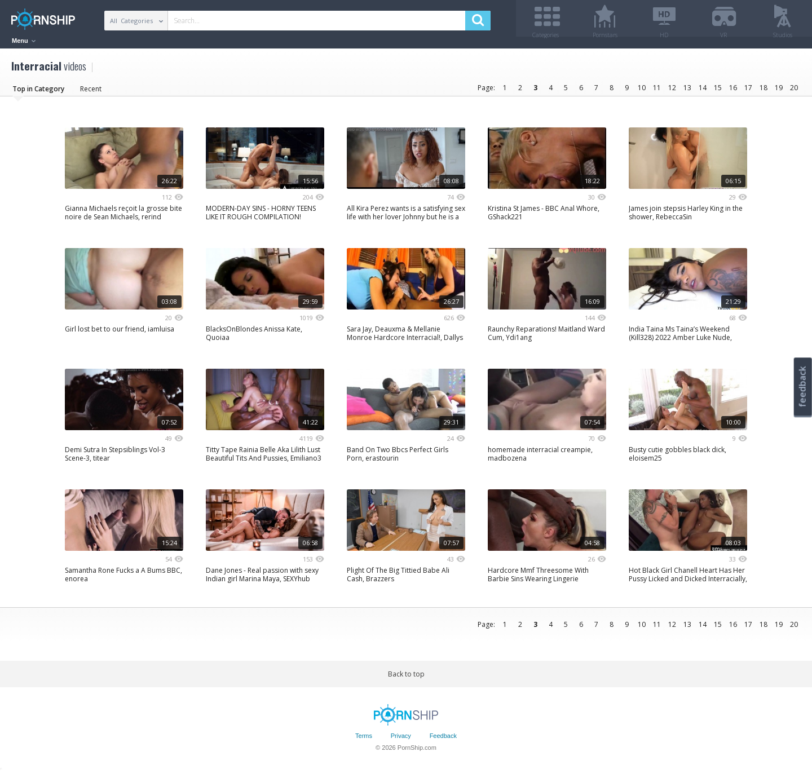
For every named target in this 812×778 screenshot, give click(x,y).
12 (672, 91)
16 (733, 91)
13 (687, 91)
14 (703, 91)
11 (657, 91)
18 (763, 91)
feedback (802, 386)
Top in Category (38, 93)
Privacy (401, 740)
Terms (363, 740)
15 (718, 91)
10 (642, 91)
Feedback (443, 740)
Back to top (406, 678)
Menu (24, 40)
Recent (91, 93)
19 (779, 91)
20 (794, 91)
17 (748, 91)
